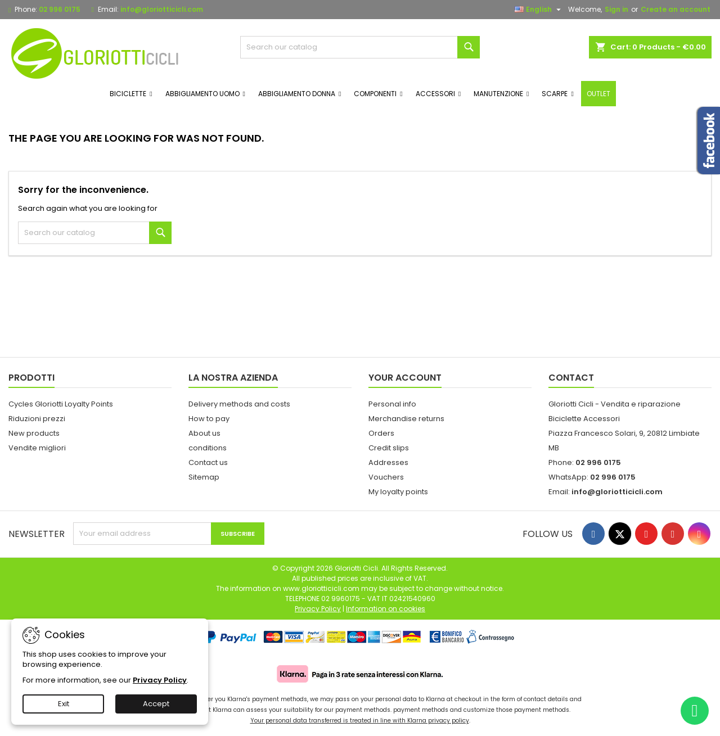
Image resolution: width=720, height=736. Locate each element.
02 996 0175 (59, 9)
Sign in (616, 9)
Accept (156, 703)
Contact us (208, 462)
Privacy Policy (160, 680)
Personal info (392, 404)
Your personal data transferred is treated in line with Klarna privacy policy (359, 720)
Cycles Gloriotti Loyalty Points (60, 404)
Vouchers (386, 477)
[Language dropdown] (539, 9)
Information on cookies (385, 608)
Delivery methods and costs (239, 404)
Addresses (388, 462)
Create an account (675, 9)
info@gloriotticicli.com (161, 9)
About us (204, 433)
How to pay (209, 418)
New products (34, 433)
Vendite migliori (37, 447)
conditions (207, 447)
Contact (571, 377)
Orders (381, 433)
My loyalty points (398, 491)
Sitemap (203, 477)
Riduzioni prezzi (36, 418)
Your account (405, 377)
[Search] (360, 47)
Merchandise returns (406, 418)
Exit (63, 703)
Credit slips (388, 447)
